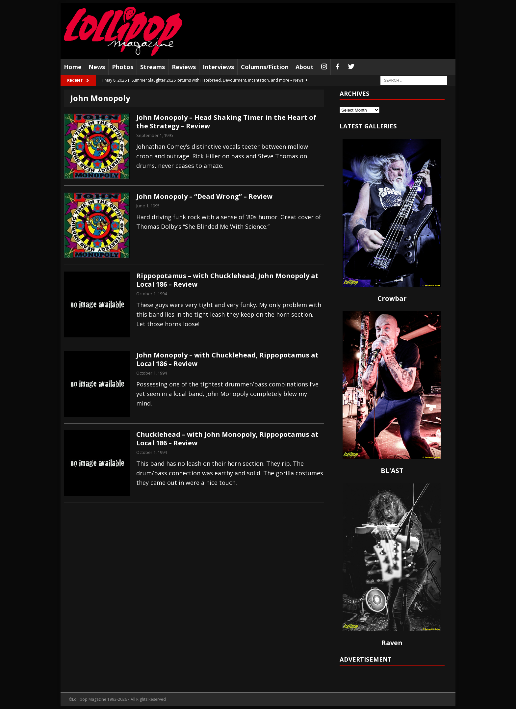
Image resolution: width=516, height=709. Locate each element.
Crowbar (392, 298)
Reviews (184, 67)
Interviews (218, 67)
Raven (391, 642)
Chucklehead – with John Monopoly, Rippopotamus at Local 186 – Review (227, 438)
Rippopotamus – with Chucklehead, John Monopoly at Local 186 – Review (227, 280)
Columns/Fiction (265, 67)
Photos (122, 67)
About (305, 67)
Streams (152, 67)
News (97, 67)
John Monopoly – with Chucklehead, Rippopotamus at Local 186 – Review (227, 359)
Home (73, 67)
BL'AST (392, 470)
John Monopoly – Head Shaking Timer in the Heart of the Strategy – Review (226, 121)
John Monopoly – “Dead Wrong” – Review (204, 196)
